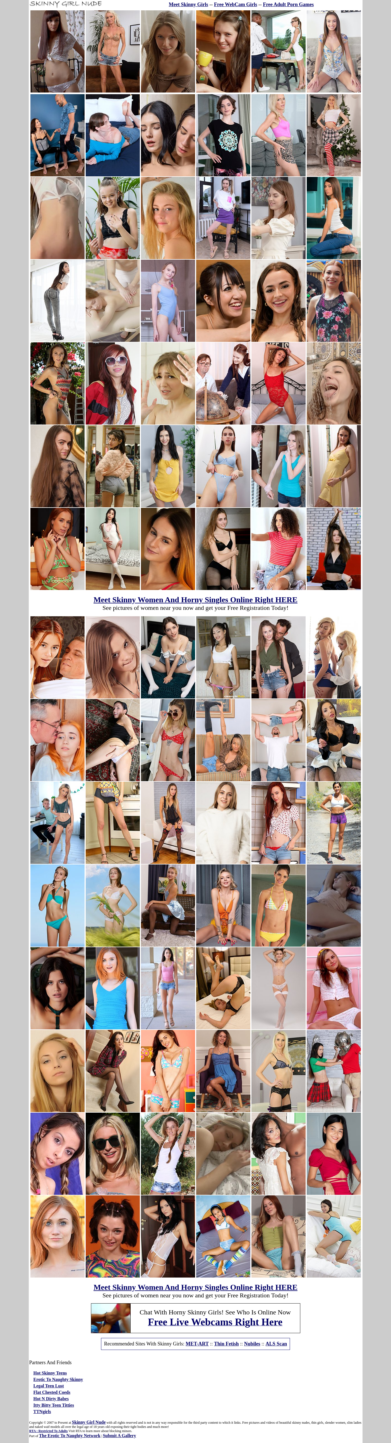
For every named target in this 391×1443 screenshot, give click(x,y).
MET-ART (197, 1344)
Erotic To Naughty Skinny (58, 1379)
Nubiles (252, 1344)
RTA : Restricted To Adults (48, 1431)
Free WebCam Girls (235, 4)
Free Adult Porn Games (288, 4)
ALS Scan (276, 1344)
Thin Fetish (226, 1344)
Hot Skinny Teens (50, 1373)
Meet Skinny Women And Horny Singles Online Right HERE (195, 599)
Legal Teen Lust (48, 1385)
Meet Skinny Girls (188, 4)
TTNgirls (42, 1411)
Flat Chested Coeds (51, 1392)
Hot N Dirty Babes (51, 1398)
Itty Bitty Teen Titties (53, 1405)
